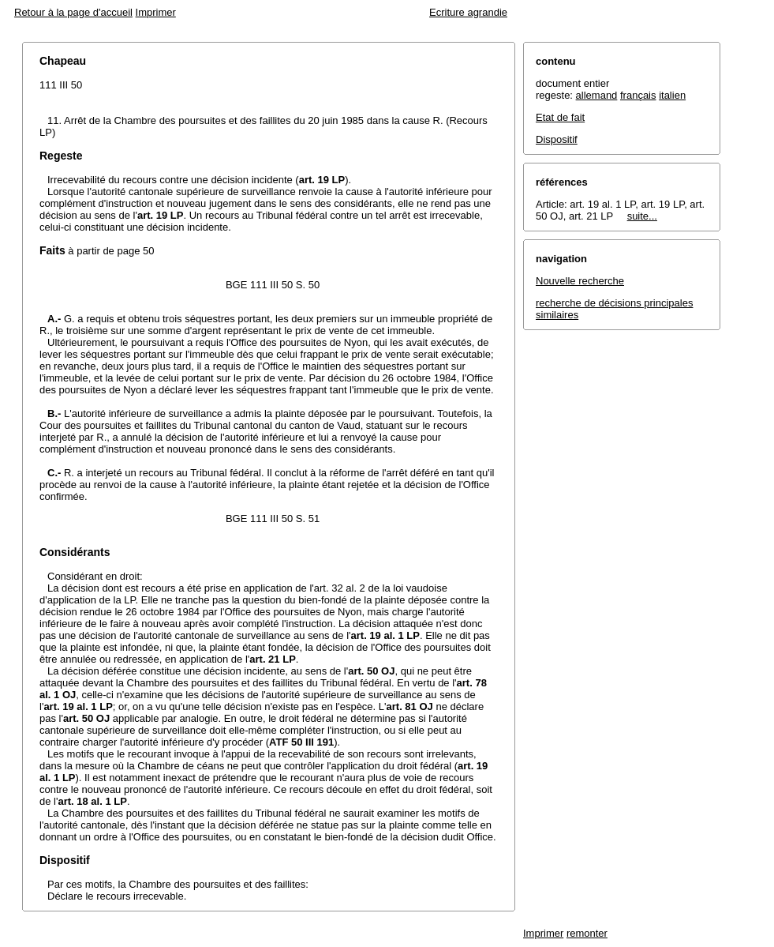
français (638, 95)
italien (672, 95)
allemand (597, 95)
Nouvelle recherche (580, 281)
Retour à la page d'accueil (73, 12)
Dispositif (557, 139)
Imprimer (156, 12)
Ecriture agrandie (468, 12)
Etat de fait (560, 117)
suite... (642, 216)
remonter (587, 933)
